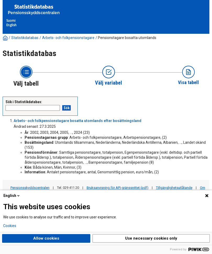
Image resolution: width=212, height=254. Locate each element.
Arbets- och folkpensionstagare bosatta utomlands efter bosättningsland (77, 121)
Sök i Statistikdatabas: (23, 102)
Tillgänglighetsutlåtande (174, 188)
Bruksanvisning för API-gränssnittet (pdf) (117, 188)
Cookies (9, 226)
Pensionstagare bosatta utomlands (127, 38)
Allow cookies (46, 238)
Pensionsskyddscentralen (29, 188)
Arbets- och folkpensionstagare (68, 38)
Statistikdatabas (24, 38)
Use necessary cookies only (151, 238)
